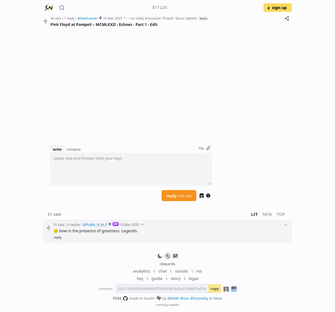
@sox (184, 298)
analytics (141, 271)
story (176, 278)
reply (179, 195)
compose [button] (74, 149)
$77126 (159, 7)
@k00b (173, 298)
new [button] (267, 214)
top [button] (281, 214)
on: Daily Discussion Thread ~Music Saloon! (164, 18)
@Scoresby (199, 298)
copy (214, 288)
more (217, 298)
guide (156, 278)
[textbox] (131, 169)
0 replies (73, 224)
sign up (276, 7)
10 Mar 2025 (112, 18)
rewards (167, 263)
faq (140, 278)
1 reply (69, 18)
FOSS (120, 298)
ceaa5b (173, 305)
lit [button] (254, 214)
